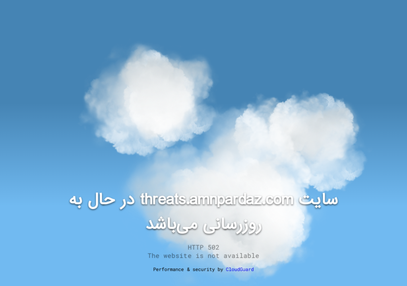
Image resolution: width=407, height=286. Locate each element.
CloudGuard (240, 269)
